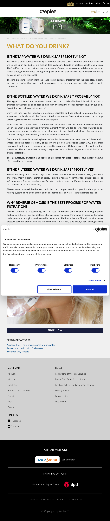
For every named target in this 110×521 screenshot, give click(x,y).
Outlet (11, 396)
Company (14, 368)
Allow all (89, 289)
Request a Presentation (19, 390)
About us (12, 374)
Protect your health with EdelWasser (25, 348)
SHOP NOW (55, 330)
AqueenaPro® (17, 38)
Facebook (16, 421)
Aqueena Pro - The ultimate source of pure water (31, 345)
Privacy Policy (62, 390)
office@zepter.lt (49, 500)
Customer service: (35, 500)
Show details (94, 280)
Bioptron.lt (13, 385)
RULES (58, 368)
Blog (10, 402)
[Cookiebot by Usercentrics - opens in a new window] (94, 229)
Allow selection (54, 289)
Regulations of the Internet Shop (70, 374)
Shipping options (55, 474)
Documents (60, 402)
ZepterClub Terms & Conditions (70, 379)
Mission (12, 379)
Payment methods (55, 450)
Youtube (15, 426)
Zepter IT (64, 511)
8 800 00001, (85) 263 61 (71, 500)
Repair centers (62, 396)
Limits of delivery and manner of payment (75, 385)
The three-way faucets (18, 352)
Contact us (13, 407)
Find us (13, 415)
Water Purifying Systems (36, 38)
